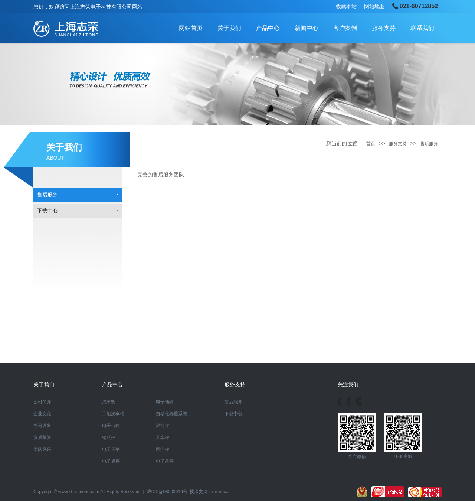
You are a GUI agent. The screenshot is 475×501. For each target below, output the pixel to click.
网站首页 (191, 28)
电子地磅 (165, 401)
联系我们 (422, 28)
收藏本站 (346, 6)
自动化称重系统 (171, 413)
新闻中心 (306, 28)
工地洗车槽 (113, 413)
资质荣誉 (42, 437)
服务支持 (384, 28)
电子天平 (111, 449)
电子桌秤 (111, 461)
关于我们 (229, 28)
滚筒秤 (162, 425)
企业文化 (42, 413)
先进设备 (42, 425)
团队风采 (42, 449)
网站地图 (374, 6)
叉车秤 (162, 437)
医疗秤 (162, 449)
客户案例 (345, 28)
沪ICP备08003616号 (167, 491)
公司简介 (42, 401)
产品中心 (268, 28)
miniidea (220, 491)
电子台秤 (111, 425)
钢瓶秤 (108, 437)
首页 (370, 143)
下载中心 (47, 211)
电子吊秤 (165, 461)
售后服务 (47, 195)
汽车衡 (108, 401)
